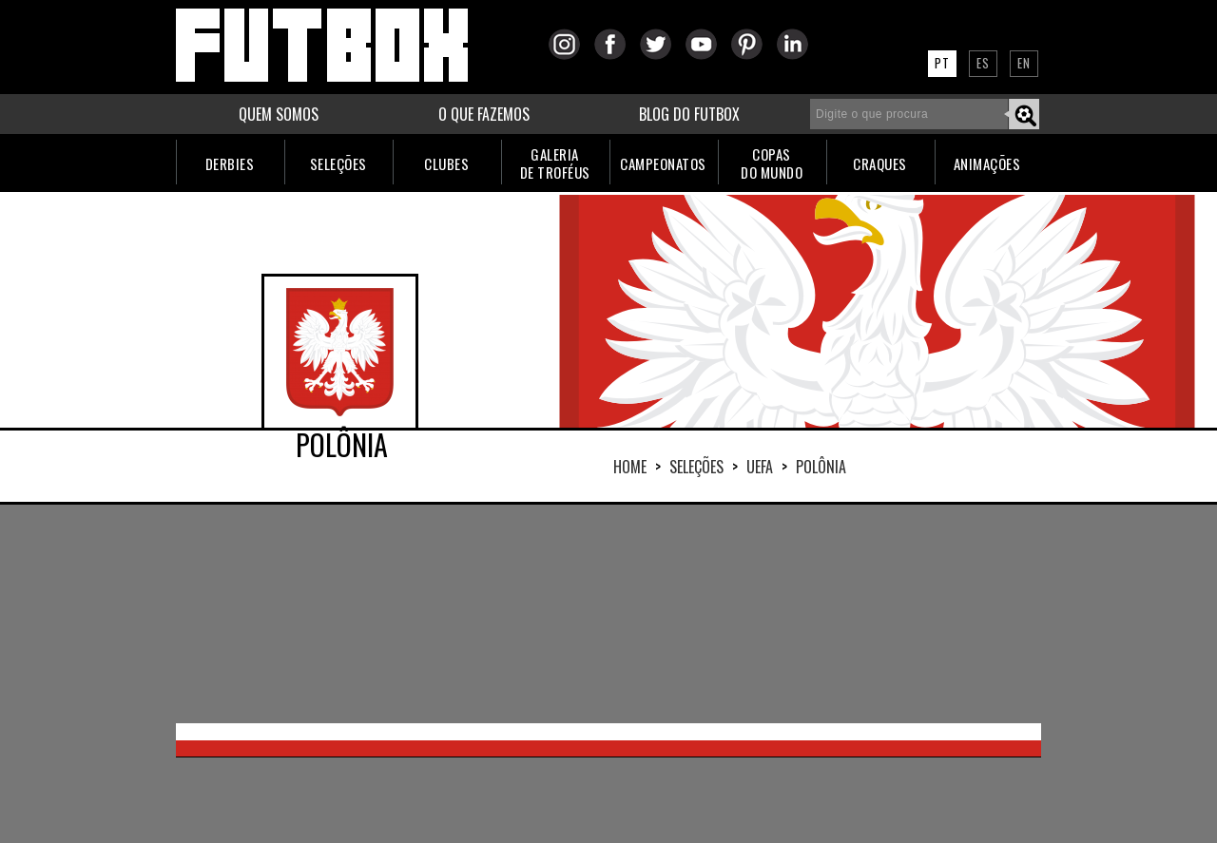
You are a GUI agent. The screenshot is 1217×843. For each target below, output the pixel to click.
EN (1024, 62)
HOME (630, 466)
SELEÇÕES (338, 163)
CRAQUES (880, 163)
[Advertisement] (608, 614)
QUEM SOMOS (279, 114)
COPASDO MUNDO (771, 163)
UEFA (759, 466)
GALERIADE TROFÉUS (555, 163)
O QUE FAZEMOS (484, 114)
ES (983, 62)
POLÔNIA (821, 466)
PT (942, 62)
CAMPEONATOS (663, 163)
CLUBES (446, 163)
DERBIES (230, 163)
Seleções (696, 466)
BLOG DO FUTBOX (689, 114)
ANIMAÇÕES (987, 163)
